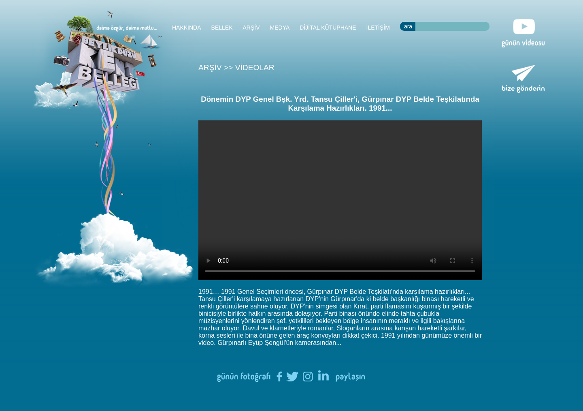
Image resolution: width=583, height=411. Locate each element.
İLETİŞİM (378, 27)
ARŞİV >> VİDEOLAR (236, 67)
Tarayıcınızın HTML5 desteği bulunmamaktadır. (340, 200)
